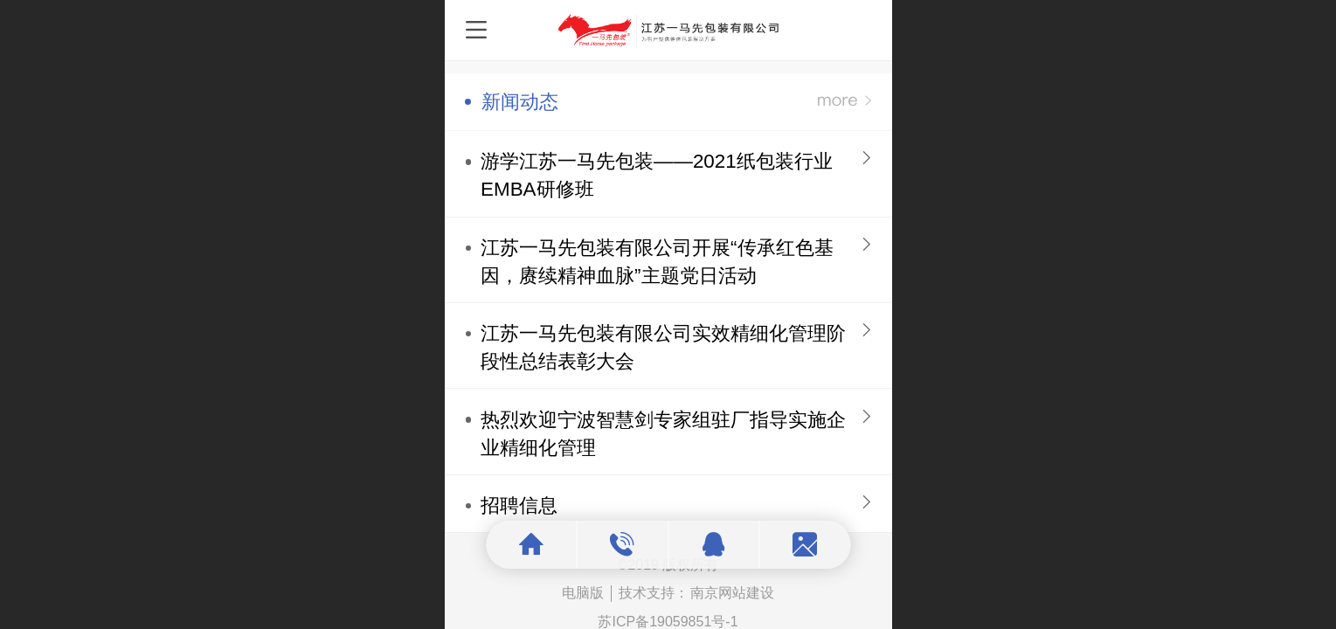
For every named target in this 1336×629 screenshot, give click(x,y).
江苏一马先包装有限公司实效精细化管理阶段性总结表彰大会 (663, 347)
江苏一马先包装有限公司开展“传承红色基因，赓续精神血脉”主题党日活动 (657, 262)
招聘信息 (519, 505)
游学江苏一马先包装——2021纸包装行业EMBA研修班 (657, 175)
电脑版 (583, 592)
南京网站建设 (732, 592)
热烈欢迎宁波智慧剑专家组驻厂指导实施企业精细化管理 (663, 434)
